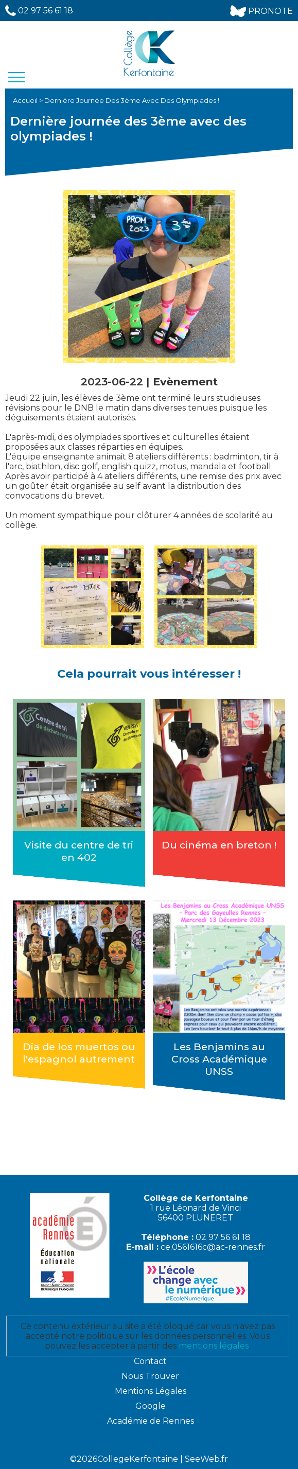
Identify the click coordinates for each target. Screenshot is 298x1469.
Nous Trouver (150, 1376)
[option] (92, 596)
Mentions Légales (150, 1391)
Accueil (26, 100)
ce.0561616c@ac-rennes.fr (213, 1247)
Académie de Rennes (150, 1421)
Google (150, 1406)
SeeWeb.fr (206, 1459)
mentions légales (214, 1346)
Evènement (185, 381)
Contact (150, 1361)
